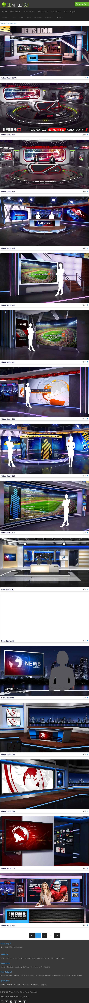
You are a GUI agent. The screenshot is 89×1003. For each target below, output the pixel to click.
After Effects (15, 11)
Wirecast (38, 18)
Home (4, 11)
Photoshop (55, 11)
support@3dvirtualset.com (11, 947)
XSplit (29, 18)
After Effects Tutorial (74, 976)
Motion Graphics (70, 11)
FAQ (2, 958)
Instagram (43, 984)
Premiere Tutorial (58, 976)
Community (35, 967)
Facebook (25, 984)
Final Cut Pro (43, 11)
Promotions (45, 967)
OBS (21, 18)
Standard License (43, 958)
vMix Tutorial (14, 976)
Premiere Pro (29, 11)
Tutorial (49, 18)
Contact (8, 958)
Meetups (18, 967)
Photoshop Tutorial (43, 976)
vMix (14, 18)
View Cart (81, 4)
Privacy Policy (18, 958)
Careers (26, 967)
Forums (10, 967)
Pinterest (34, 984)
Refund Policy (30, 958)
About (59, 18)
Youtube (17, 984)
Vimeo (3, 984)
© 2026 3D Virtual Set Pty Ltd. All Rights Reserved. (18, 992)
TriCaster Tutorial (27, 976)
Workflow (4, 976)
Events (3, 967)
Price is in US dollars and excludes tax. (15, 997)
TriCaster (5, 18)
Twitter (9, 984)
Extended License (57, 958)
